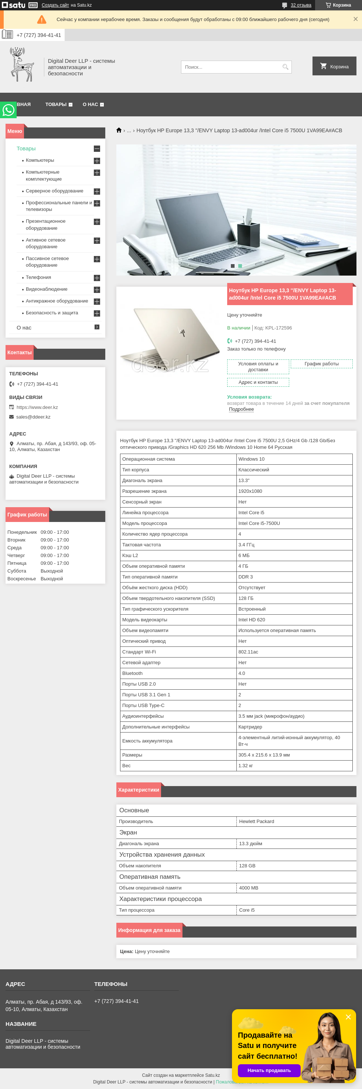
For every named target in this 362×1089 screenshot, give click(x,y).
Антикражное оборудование (57, 301)
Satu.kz (212, 1075)
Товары (55, 104)
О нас (90, 104)
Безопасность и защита (52, 312)
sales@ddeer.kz (33, 417)
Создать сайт (55, 5)
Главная (19, 104)
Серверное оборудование (54, 191)
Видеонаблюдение (47, 289)
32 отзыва (301, 5)
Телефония (38, 277)
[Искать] (285, 67)
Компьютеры (40, 160)
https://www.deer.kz (37, 407)
